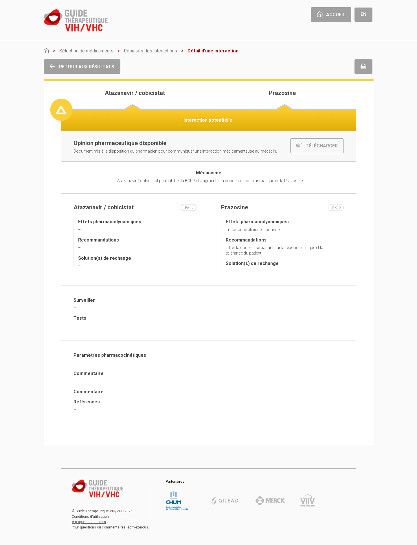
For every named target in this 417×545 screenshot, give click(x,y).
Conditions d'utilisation (90, 517)
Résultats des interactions (150, 51)
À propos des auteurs (89, 522)
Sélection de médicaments (86, 51)
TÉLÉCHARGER (317, 146)
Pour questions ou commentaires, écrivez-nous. (110, 527)
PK (189, 208)
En (363, 14)
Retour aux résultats (82, 67)
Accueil (331, 14)
